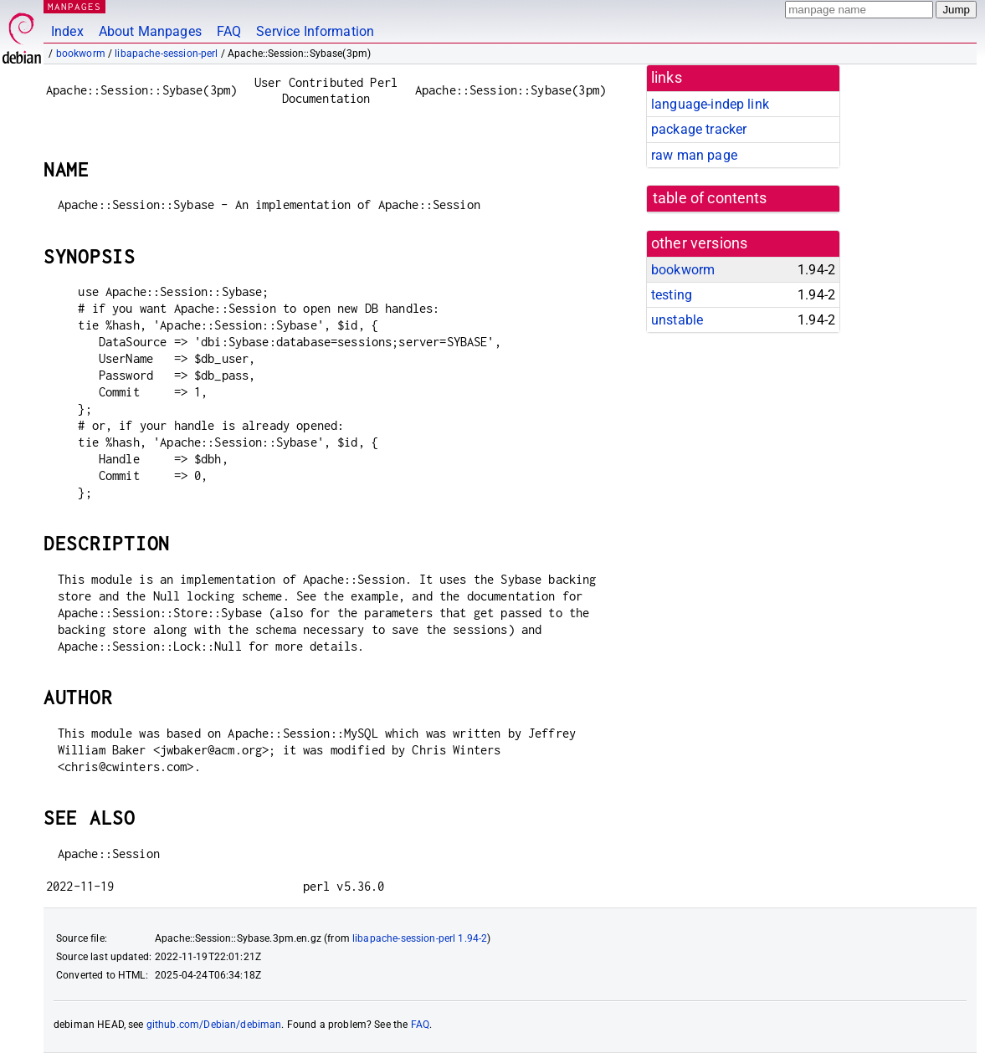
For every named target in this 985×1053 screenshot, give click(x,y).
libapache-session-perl (166, 53)
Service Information (315, 31)
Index (67, 31)
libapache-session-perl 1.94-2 (419, 938)
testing (671, 295)
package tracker (698, 129)
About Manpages (150, 31)
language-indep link (710, 104)
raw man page (694, 155)
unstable (677, 320)
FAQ (229, 31)
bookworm (80, 53)
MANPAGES (74, 6)
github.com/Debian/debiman (214, 1024)
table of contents (710, 198)
